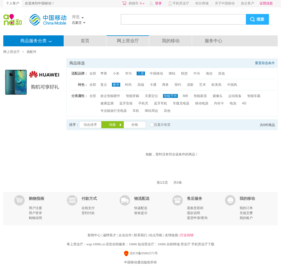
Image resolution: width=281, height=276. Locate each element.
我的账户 (246, 218)
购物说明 (35, 218)
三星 (140, 73)
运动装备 (234, 96)
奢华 (116, 85)
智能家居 (200, 96)
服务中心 (213, 40)
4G (244, 103)
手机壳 (143, 103)
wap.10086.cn (95, 244)
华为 (128, 73)
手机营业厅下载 (202, 244)
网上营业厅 (128, 40)
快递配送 (140, 208)
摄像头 (218, 96)
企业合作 (126, 235)
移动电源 (201, 103)
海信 (209, 73)
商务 (165, 85)
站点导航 (156, 235)
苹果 (103, 73)
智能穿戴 (132, 96)
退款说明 (193, 213)
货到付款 (88, 213)
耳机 (136, 111)
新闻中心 (95, 235)
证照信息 (266, 3)
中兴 (196, 73)
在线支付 (88, 208)
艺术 (202, 85)
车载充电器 (181, 103)
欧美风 (216, 85)
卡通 (153, 85)
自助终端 (173, 244)
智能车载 (253, 96)
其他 (221, 73)
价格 (134, 125)
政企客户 (247, 3)
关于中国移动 (225, 3)
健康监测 (107, 103)
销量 (112, 125)
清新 (190, 85)
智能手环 (170, 96)
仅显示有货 (162, 125)
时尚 (128, 85)
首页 (85, 40)
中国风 (232, 85)
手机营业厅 (181, 3)
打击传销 (186, 235)
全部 (92, 73)
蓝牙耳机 (160, 103)
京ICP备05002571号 (140, 253)
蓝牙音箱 (126, 103)
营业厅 (185, 244)
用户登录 (35, 213)
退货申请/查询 (197, 218)
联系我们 (141, 235)
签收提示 (140, 213)
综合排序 (90, 125)
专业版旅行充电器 (113, 111)
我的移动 (170, 40)
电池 (233, 103)
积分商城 (202, 3)
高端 (140, 85)
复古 (103, 85)
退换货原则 (195, 208)
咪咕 (172, 73)
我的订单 (246, 208)
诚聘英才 (110, 235)
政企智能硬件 (110, 96)
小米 (116, 73)
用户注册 (35, 208)
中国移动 (156, 73)
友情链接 (172, 235)
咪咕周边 (151, 111)
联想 (184, 73)
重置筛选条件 (265, 63)
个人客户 (12, 3)
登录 (158, 3)
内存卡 (219, 103)
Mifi (185, 96)
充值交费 (246, 213)
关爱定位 (151, 96)
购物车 (136, 3)
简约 (178, 85)
